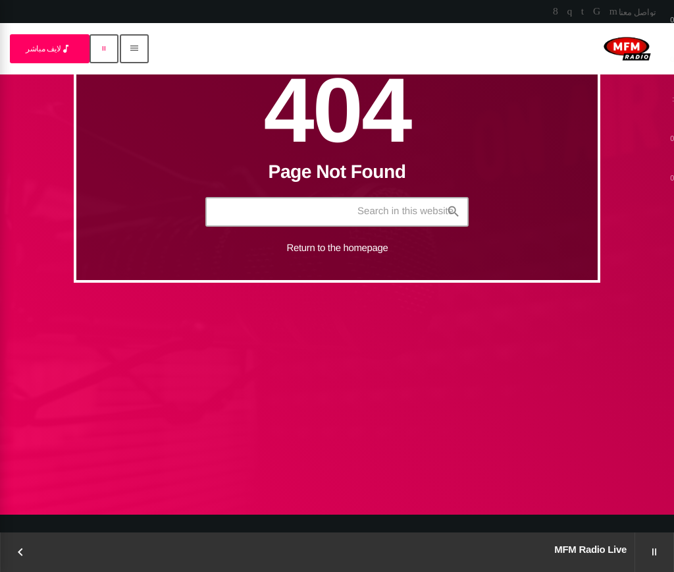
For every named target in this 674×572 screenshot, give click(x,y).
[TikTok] (597, 11)
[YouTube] (613, 11)
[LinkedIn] (582, 11)
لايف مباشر (48, 48)
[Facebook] (555, 11)
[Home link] (627, 49)
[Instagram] (569, 11)
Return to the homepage (337, 248)
